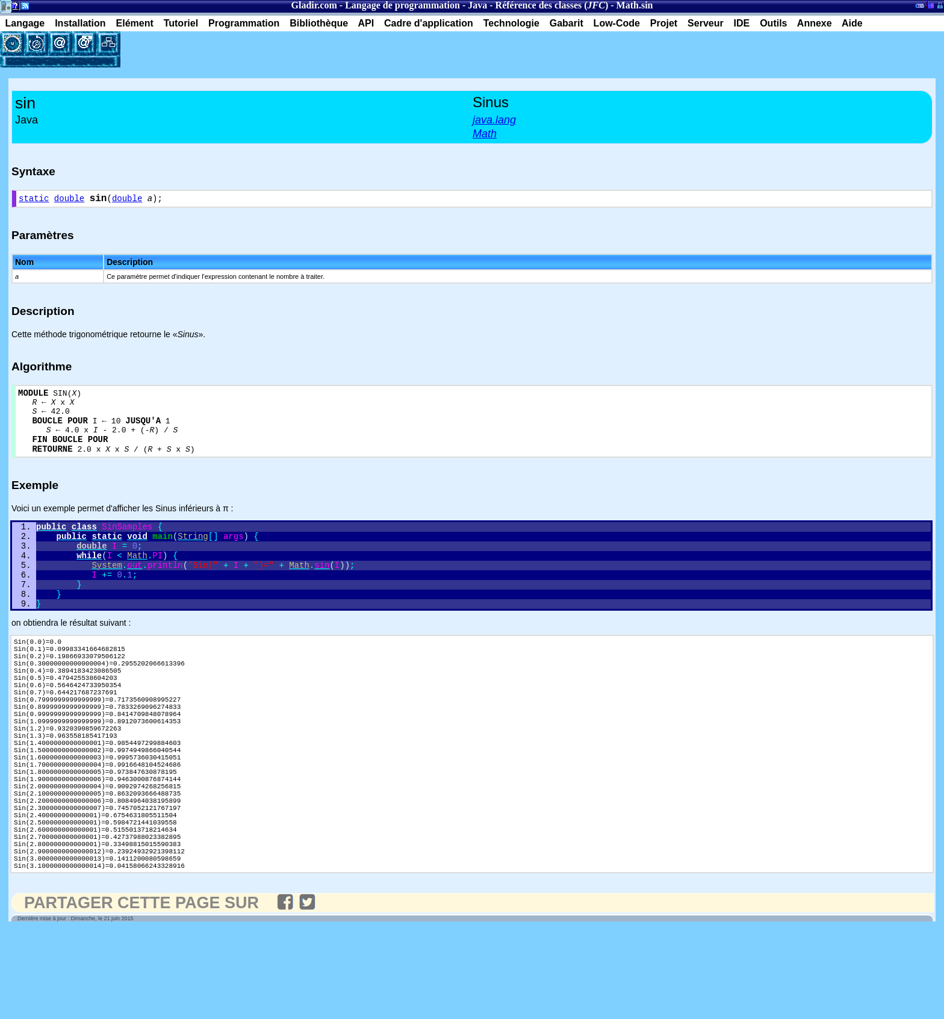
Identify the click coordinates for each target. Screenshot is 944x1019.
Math (627, 5)
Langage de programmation (402, 5)
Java (477, 5)
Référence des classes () (552, 5)
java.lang (494, 120)
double (69, 200)
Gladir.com (314, 5)
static (34, 200)
